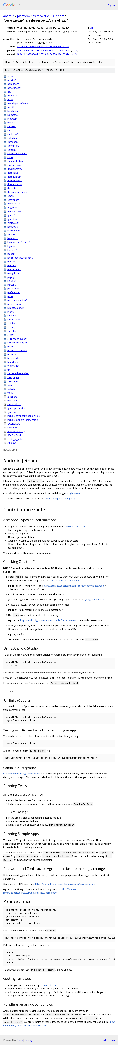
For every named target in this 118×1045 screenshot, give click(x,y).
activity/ (11, 80)
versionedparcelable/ (18, 373)
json (112, 1039)
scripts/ (11, 323)
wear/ (10, 385)
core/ (10, 157)
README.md (14, 435)
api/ (9, 91)
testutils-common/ (17, 350)
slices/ (10, 334)
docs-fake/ (13, 172)
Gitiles (20, 1040)
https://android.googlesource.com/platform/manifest (48, 620)
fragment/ (12, 207)
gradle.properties (16, 408)
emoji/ (10, 195)
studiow (11, 442)
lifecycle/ (12, 249)
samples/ (12, 315)
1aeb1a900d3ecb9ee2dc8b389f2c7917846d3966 (43, 50)
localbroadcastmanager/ (20, 257)
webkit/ (11, 389)
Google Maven (73, 493)
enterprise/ (13, 199)
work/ (10, 392)
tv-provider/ (13, 365)
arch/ (10, 99)
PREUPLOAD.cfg (16, 431)
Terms (37, 1040)
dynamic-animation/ (17, 192)
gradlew (11, 412)
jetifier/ (11, 234)
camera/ (11, 126)
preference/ (13, 292)
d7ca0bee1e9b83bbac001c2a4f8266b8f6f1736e (43, 46)
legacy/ (11, 246)
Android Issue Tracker (74, 526)
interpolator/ (14, 230)
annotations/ (14, 87)
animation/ (13, 83)
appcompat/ (13, 95)
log (91, 27)
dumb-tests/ (13, 188)
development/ (14, 168)
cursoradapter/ (15, 161)
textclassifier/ (14, 358)
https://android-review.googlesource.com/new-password (65, 883)
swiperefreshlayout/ (17, 342)
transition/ (12, 361)
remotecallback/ (15, 307)
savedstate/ (13, 319)
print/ (10, 296)
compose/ (12, 141)
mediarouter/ (14, 269)
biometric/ (12, 114)
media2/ (11, 265)
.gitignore (12, 396)
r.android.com (50, 985)
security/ (11, 327)
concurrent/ (13, 145)
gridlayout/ (13, 222)
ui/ (8, 369)
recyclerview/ (14, 304)
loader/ (11, 253)
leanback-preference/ (18, 242)
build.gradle (13, 400)
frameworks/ (14, 211)
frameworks (41, 16)
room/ (10, 311)
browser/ (12, 118)
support (58, 16)
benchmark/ (13, 110)
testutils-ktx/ (13, 354)
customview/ (14, 165)
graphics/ (12, 219)
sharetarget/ (13, 330)
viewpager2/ (13, 381)
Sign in (111, 5)
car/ (9, 130)
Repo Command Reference (64, 580)
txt (104, 1039)
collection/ (12, 138)
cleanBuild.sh (14, 404)
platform (23, 16)
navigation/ (13, 273)
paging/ (11, 277)
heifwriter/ (12, 226)
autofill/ (11, 107)
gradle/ (11, 215)
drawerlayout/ (14, 184)
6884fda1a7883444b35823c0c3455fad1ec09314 (43, 54)
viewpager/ (13, 377)
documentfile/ (14, 180)
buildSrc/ (11, 122)
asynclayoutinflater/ (17, 103)
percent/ (11, 284)
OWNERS (12, 427)
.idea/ (10, 76)
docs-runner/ (14, 176)
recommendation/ (17, 300)
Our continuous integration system (21, 773)
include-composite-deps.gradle (23, 415)
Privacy (28, 1040)
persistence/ (13, 288)
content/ (11, 149)
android (8, 16)
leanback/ (12, 238)
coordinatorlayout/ (17, 153)
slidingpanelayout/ (17, 338)
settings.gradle (15, 439)
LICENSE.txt (13, 423)
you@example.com (95, 599)
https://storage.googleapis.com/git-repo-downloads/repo (74, 585)
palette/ (11, 280)
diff (74, 50)
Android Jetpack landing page (61, 498)
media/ (11, 261)
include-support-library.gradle (22, 419)
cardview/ (12, 134)
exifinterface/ (14, 203)
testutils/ (12, 346)
